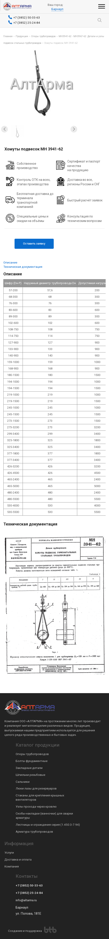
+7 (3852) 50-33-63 (29, 885)
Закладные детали (29, 768)
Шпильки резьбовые (30, 775)
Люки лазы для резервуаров (36, 788)
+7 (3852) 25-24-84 (29, 893)
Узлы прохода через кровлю (36, 806)
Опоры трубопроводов (32, 754)
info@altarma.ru (26, 900)
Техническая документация (22, 266)
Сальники (23, 781)
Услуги (9, 852)
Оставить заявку (34, 243)
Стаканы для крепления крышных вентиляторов (40, 797)
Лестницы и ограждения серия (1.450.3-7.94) (48, 824)
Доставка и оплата (18, 859)
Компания (11, 866)
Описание (10, 262)
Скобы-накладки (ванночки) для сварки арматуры (44, 815)
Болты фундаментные (31, 761)
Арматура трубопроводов (34, 831)
